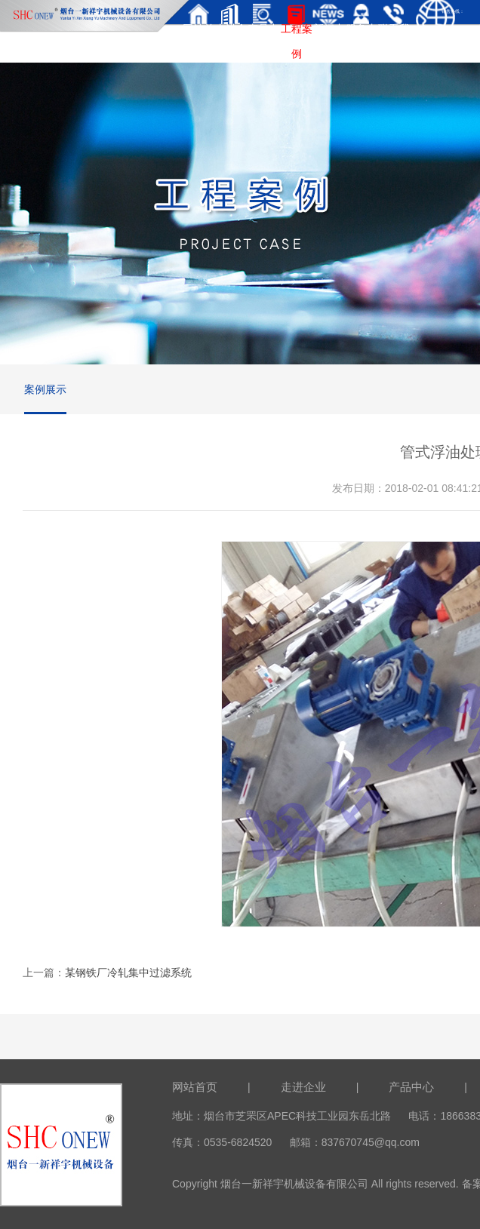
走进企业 (303, 1086)
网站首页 (194, 1086)
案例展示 (45, 389)
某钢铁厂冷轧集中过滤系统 (128, 972)
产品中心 (411, 1086)
